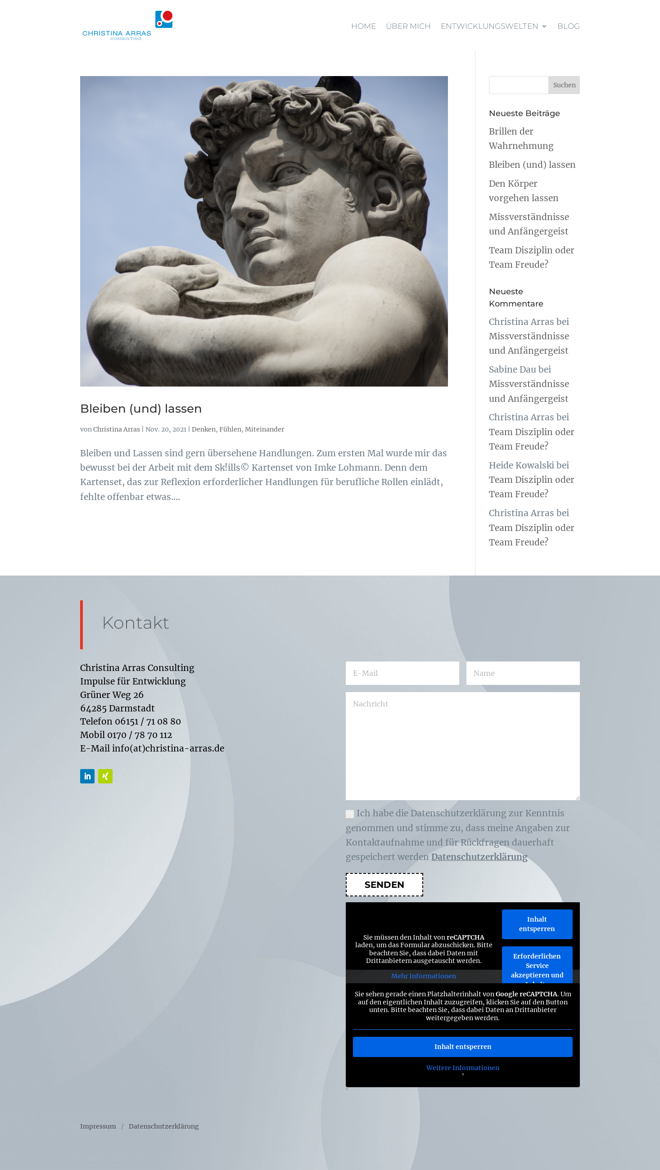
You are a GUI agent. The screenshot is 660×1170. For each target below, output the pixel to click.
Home (363, 26)
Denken (204, 429)
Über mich (408, 26)
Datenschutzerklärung (479, 856)
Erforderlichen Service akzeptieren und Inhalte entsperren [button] (537, 975)
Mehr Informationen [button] (423, 976)
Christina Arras (116, 429)
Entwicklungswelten (489, 26)
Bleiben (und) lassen (141, 408)
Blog (568, 26)
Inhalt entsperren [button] (537, 924)
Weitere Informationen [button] (462, 1068)
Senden (384, 884)
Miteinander (264, 429)
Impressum (98, 1126)
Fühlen (230, 429)
